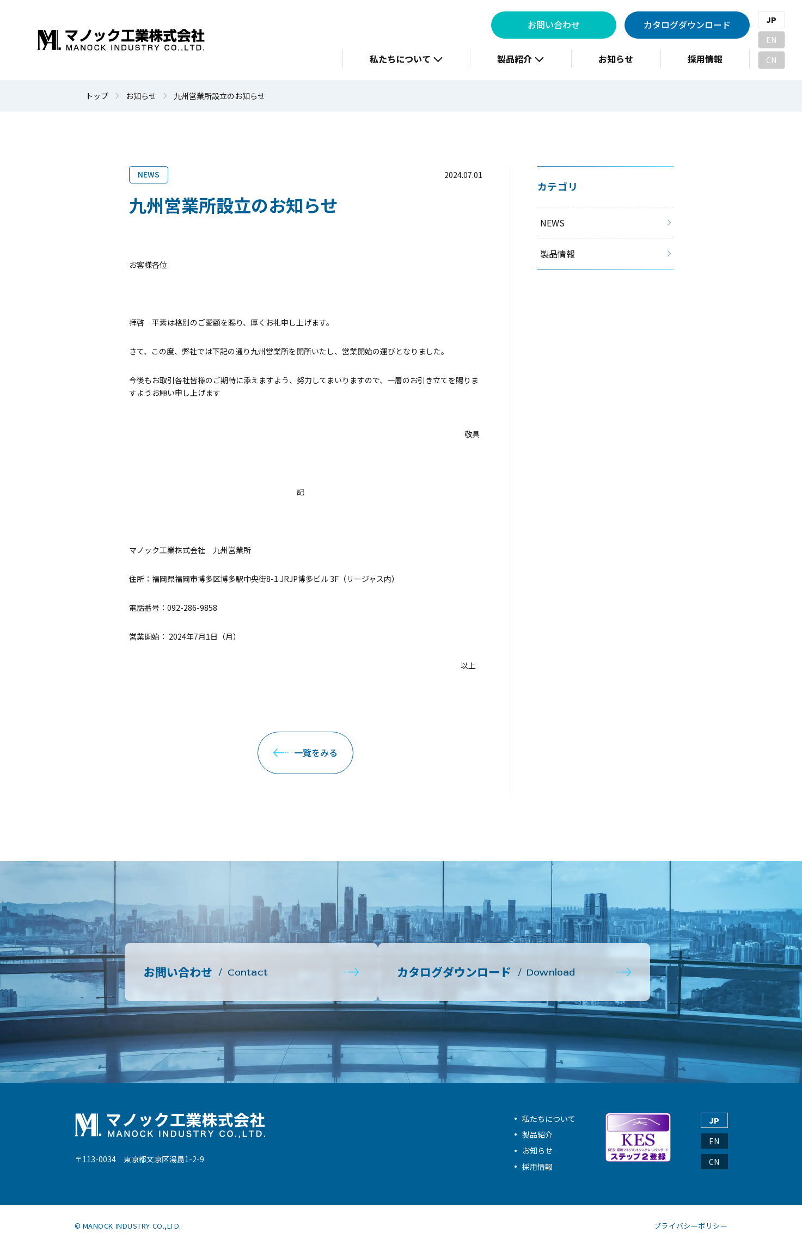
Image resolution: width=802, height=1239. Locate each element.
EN (771, 39)
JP (771, 19)
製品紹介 (537, 1126)
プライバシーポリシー (691, 1218)
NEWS (149, 174)
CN (771, 59)
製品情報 (557, 253)
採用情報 (537, 1159)
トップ (96, 96)
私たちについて (549, 1110)
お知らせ (141, 96)
